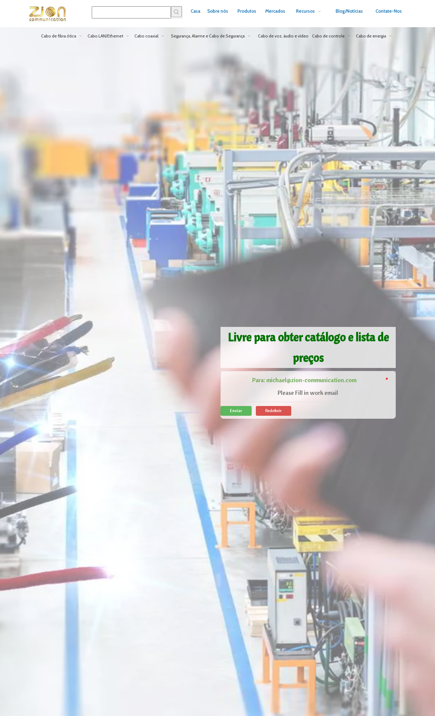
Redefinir (273, 410)
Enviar (236, 410)
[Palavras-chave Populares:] (176, 11)
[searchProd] (131, 12)
